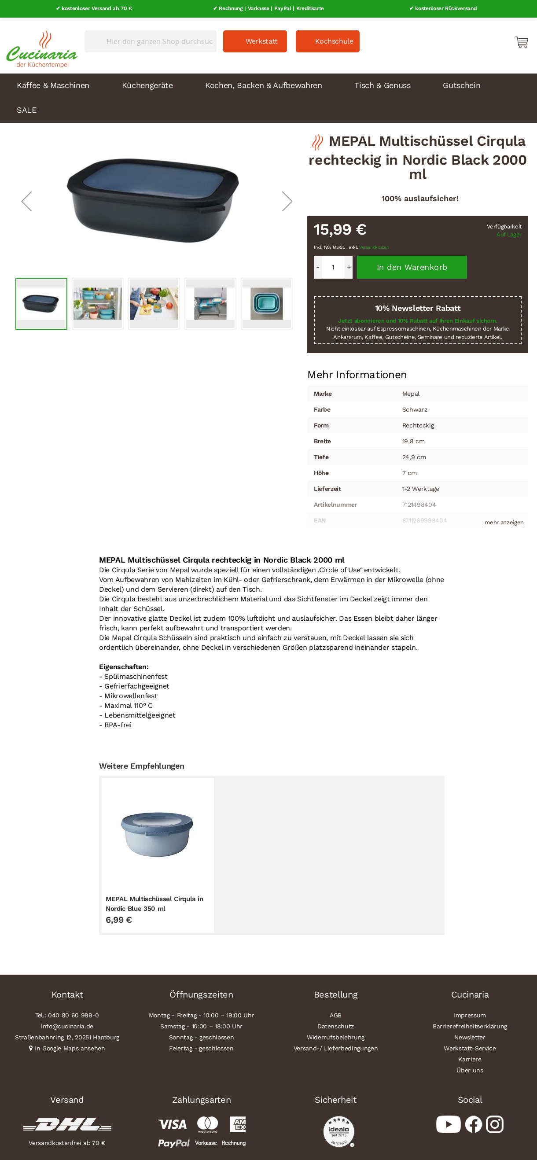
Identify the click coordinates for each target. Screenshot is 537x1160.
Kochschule (334, 38)
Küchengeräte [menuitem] (147, 82)
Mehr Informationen (357, 371)
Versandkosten (374, 244)
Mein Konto (484, 39)
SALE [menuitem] (27, 106)
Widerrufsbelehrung (335, 1034)
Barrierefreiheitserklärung (470, 1023)
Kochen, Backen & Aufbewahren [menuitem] (263, 82)
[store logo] (39, 44)
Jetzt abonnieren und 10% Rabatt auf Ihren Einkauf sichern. (417, 317)
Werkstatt (262, 38)
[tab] (357, 372)
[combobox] (151, 38)
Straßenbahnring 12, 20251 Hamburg (67, 1034)
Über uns (469, 1067)
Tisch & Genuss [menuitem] (382, 82)
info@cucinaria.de (67, 1023)
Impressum (470, 1012)
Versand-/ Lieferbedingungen (336, 1045)
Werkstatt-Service (470, 1045)
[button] (26, 198)
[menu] (268, 95)
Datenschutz (335, 1023)
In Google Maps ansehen (70, 1045)
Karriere (469, 1056)
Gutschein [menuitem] (461, 82)
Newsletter (470, 1034)
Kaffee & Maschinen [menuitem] (53, 82)
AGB (336, 1012)
